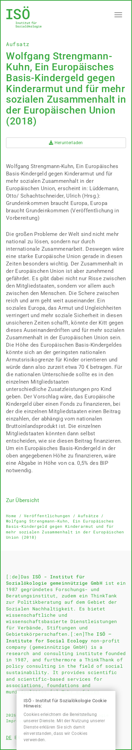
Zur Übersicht (22, 500)
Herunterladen (66, 142)
